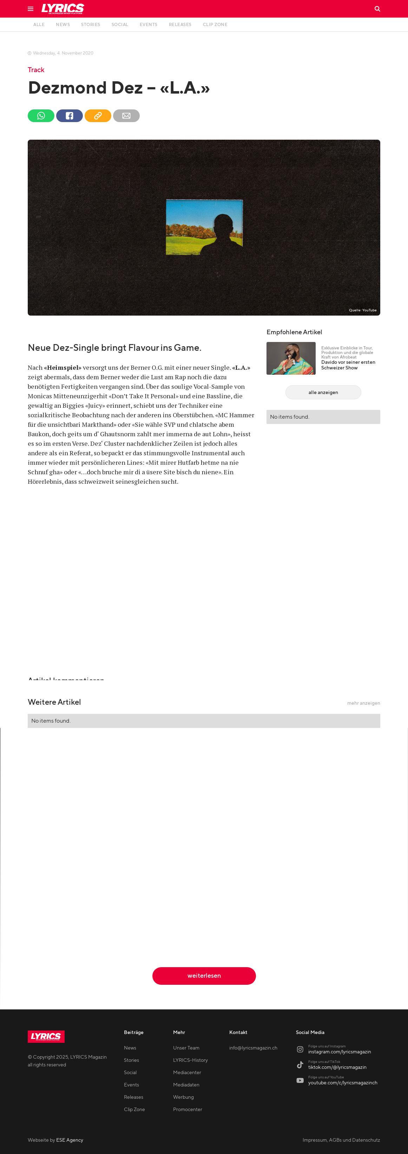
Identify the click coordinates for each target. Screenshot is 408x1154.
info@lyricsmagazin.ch (253, 1048)
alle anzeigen (323, 392)
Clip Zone (134, 1110)
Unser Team (186, 1048)
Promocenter (187, 1110)
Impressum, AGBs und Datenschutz (341, 1140)
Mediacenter (187, 1073)
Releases (133, 1097)
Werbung (183, 1097)
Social (130, 1073)
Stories (131, 1060)
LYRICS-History (190, 1060)
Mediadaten (186, 1085)
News (130, 1048)
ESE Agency (69, 1140)
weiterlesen (204, 976)
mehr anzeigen (363, 703)
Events (131, 1085)
